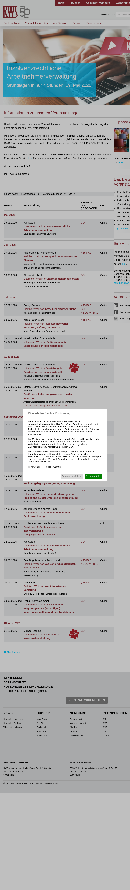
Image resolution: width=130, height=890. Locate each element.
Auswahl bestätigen (71, 476)
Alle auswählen (93, 476)
